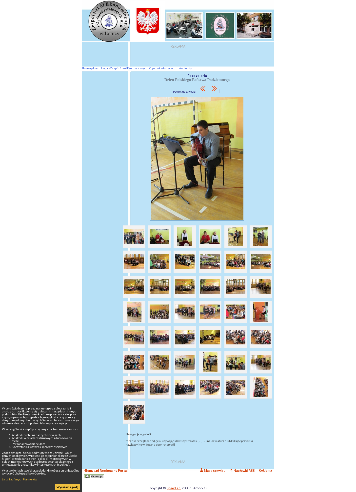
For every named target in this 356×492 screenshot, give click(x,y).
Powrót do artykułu (184, 91)
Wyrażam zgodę (67, 487)
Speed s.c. (174, 488)
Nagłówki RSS (242, 470)
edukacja (102, 68)
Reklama (265, 470)
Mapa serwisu (212, 470)
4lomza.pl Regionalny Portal (106, 473)
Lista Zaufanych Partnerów (19, 479)
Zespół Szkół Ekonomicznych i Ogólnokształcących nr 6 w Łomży (151, 68)
